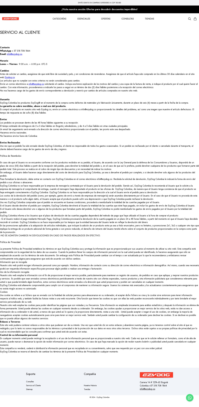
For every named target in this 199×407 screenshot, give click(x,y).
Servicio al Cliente (33, 385)
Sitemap (29, 389)
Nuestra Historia (90, 385)
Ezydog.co (10, 77)
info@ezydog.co (14, 54)
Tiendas (87, 389)
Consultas (30, 381)
